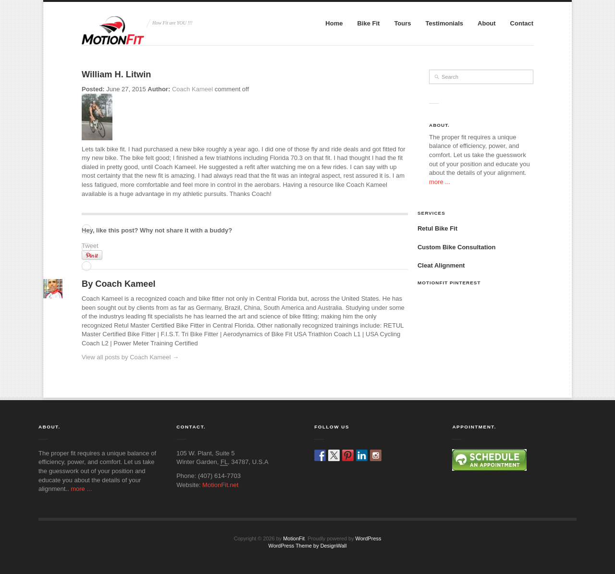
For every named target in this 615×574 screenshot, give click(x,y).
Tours (402, 23)
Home (334, 23)
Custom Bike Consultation (457, 247)
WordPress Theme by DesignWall (308, 546)
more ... (439, 181)
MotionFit (294, 538)
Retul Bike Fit (437, 228)
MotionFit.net (220, 485)
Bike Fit (368, 23)
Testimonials (445, 23)
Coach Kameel (192, 89)
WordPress (368, 538)
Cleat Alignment (441, 265)
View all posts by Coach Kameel (130, 357)
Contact (521, 23)
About (487, 23)
